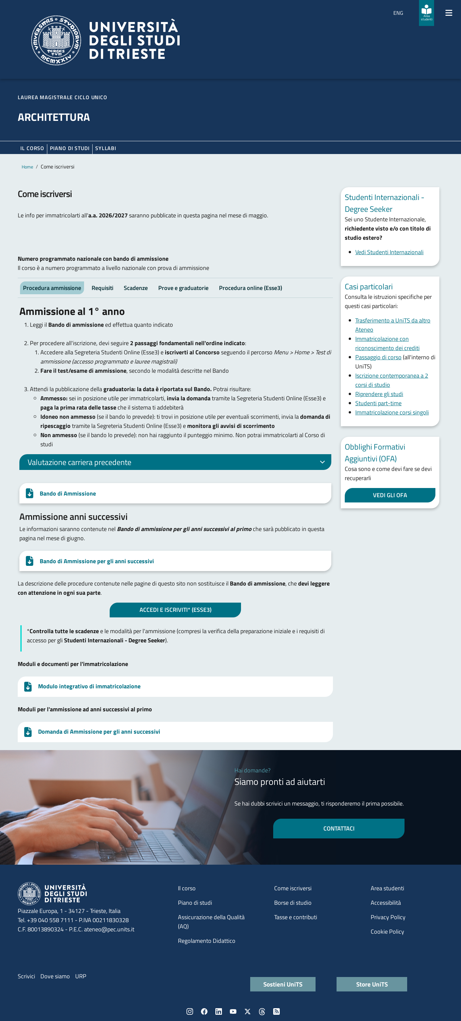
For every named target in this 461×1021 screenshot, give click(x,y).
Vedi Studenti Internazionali (389, 252)
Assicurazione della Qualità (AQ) (211, 922)
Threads (262, 1011)
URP (80, 976)
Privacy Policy (388, 917)
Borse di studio (293, 902)
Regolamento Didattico (206, 940)
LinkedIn (218, 1011)
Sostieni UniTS (282, 984)
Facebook (204, 1011)
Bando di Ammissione (68, 493)
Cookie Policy (387, 931)
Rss (276, 1011)
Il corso (32, 148)
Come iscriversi (293, 888)
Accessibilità (386, 902)
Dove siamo (55, 976)
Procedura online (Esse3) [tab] (250, 287)
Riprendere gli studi (379, 393)
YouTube (233, 1011)
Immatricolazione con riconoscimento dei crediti (387, 343)
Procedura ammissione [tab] (52, 287)
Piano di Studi (70, 148)
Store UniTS (372, 984)
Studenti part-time (378, 403)
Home (27, 166)
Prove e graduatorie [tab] (183, 287)
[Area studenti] (426, 13)
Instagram (189, 1011)
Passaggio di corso (378, 357)
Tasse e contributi (295, 917)
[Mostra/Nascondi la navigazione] (449, 13)
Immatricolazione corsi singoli (392, 412)
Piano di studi (195, 902)
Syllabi (105, 148)
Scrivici (26, 976)
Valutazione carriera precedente (177, 463)
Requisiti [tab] (102, 287)
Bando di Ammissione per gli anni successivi (97, 561)
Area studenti (387, 888)
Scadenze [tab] (136, 287)
